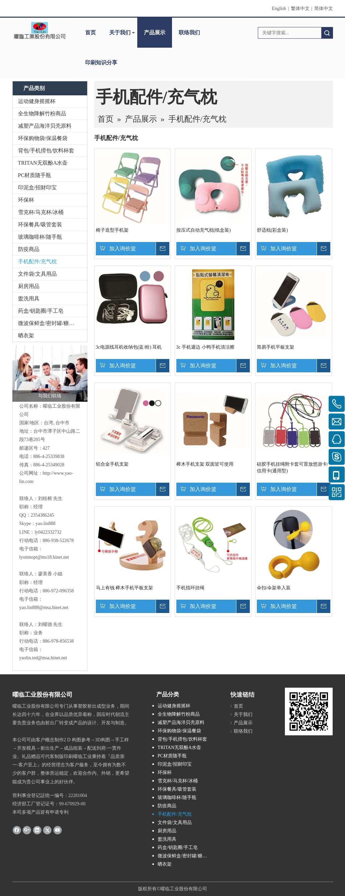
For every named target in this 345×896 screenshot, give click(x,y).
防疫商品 (28, 249)
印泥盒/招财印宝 (37, 187)
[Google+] (27, 829)
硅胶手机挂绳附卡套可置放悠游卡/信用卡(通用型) (292, 467)
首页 (90, 32)
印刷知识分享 (101, 62)
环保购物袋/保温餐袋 (42, 138)
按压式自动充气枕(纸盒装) (203, 230)
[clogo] (39, 30)
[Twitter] (47, 829)
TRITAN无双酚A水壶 (43, 163)
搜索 (327, 32)
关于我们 (120, 32)
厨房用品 (28, 286)
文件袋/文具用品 (37, 274)
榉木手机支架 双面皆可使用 (205, 464)
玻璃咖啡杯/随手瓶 (40, 237)
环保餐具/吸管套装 (40, 224)
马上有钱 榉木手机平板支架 (124, 587)
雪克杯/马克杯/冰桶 (41, 212)
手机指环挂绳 (190, 587)
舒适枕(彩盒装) (272, 230)
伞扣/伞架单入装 (274, 587)
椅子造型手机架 (112, 230)
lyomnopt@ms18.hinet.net (44, 557)
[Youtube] (57, 829)
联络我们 (189, 32)
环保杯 (26, 200)
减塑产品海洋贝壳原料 (44, 126)
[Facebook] (17, 829)
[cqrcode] (309, 711)
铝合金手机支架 (112, 464)
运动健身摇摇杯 (36, 101)
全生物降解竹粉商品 (42, 113)
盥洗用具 (28, 298)
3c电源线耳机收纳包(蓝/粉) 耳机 (129, 347)
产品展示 (154, 32)
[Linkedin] (37, 829)
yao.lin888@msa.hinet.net (43, 607)
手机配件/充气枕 (37, 261)
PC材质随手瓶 (34, 175)
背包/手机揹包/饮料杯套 (46, 150)
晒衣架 (26, 335)
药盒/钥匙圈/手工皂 (41, 311)
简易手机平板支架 (275, 347)
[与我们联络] (50, 373)
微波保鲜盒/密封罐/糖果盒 (49, 323)
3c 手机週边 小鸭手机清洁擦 (205, 347)
